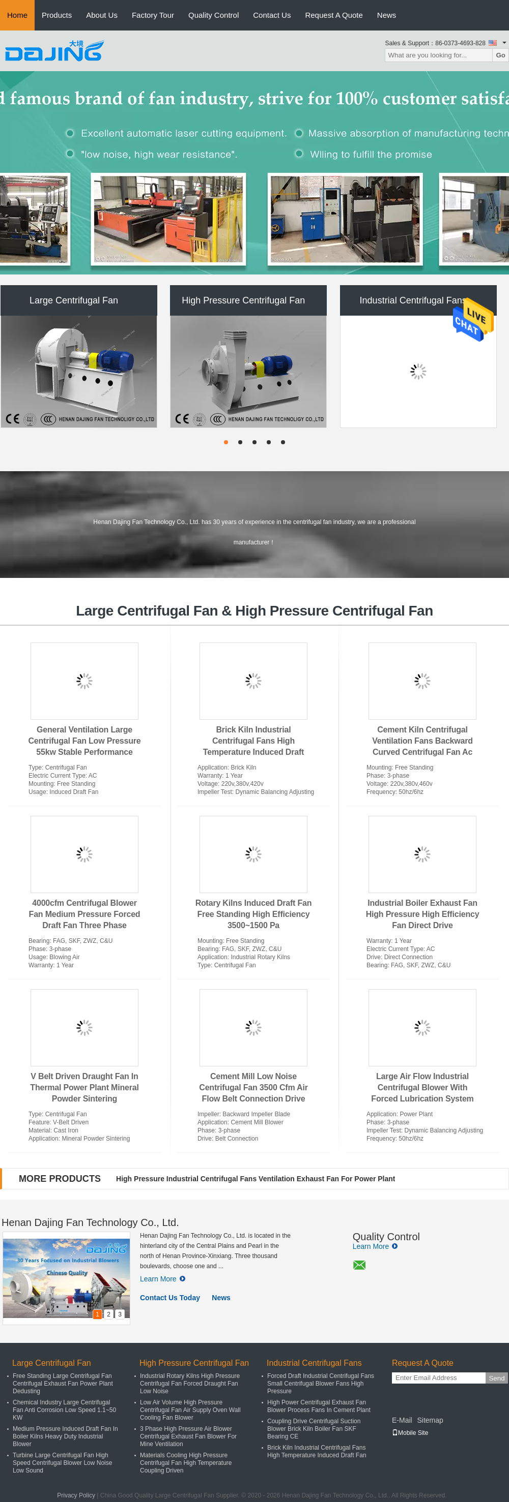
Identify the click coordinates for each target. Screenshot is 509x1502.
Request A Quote (333, 15)
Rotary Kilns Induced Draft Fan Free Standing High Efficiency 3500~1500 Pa (253, 914)
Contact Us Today (170, 1298)
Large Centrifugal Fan (74, 300)
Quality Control (213, 15)
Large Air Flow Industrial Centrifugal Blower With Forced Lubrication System (422, 1087)
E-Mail (402, 1420)
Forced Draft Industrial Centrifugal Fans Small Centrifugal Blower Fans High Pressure (320, 1383)
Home (17, 15)
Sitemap (430, 1420)
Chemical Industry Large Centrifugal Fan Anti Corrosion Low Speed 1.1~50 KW (64, 1410)
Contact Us (272, 15)
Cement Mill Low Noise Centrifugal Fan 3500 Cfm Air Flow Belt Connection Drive (253, 1087)
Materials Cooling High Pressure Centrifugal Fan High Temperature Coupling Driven (186, 1463)
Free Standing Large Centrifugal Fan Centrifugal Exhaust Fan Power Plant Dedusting (63, 1383)
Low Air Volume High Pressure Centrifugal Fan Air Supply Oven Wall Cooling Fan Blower (190, 1410)
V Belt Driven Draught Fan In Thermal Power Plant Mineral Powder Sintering (84, 1087)
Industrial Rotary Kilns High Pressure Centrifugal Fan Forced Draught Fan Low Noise (190, 1383)
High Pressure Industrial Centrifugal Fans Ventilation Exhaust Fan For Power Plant (255, 1179)
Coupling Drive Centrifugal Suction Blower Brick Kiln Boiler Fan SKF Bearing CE (313, 1429)
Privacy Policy (76, 1495)
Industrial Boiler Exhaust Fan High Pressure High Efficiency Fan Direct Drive (422, 914)
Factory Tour (153, 15)
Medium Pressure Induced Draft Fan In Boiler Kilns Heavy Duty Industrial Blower (65, 1436)
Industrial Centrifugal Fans (413, 300)
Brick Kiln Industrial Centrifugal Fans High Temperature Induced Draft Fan (316, 1451)
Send (496, 1378)
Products (57, 15)
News (387, 15)
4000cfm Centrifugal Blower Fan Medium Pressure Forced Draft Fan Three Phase (84, 914)
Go (500, 55)
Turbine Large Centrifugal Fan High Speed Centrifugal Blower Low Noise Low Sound (62, 1463)
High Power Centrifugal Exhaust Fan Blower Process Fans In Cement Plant (319, 1406)
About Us (102, 15)
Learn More (162, 1279)
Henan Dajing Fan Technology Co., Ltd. (90, 1222)
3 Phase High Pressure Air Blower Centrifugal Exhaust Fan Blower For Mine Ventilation (188, 1436)
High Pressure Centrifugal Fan (243, 300)
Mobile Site (410, 1432)
